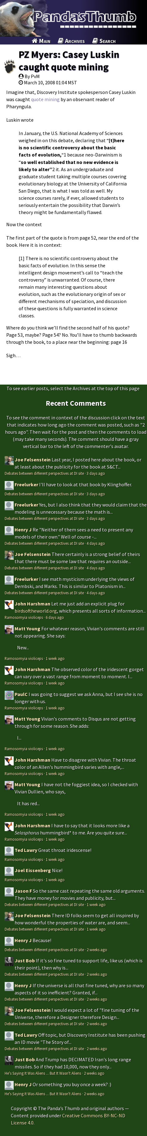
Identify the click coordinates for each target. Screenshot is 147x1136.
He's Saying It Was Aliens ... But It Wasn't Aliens (43, 1073)
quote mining (45, 99)
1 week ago (55, 658)
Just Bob (25, 960)
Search (104, 40)
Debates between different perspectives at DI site (44, 473)
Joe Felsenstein (33, 459)
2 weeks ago (97, 949)
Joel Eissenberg (33, 870)
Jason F (23, 891)
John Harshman (32, 604)
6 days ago (55, 617)
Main (41, 40)
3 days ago (96, 473)
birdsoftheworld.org (36, 611)
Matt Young (27, 628)
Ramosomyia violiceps (24, 617)
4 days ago (96, 543)
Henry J (23, 529)
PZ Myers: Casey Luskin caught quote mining (69, 60)
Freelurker (26, 484)
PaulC (21, 694)
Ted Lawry (26, 850)
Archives (71, 40)
